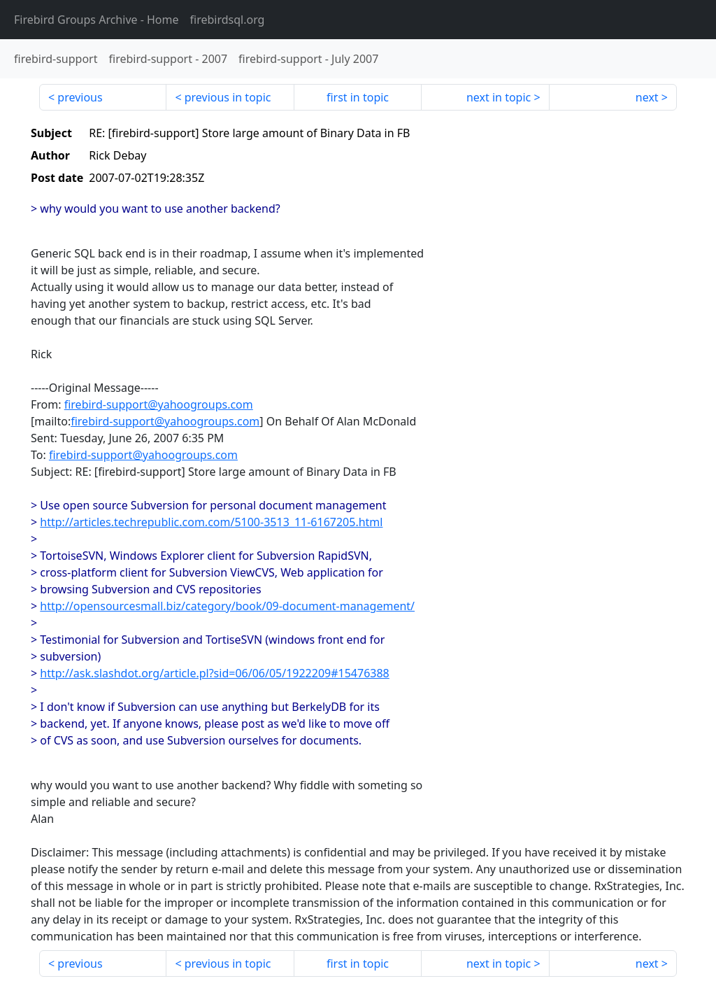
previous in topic (228, 97)
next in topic (498, 97)
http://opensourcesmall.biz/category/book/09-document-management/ (227, 606)
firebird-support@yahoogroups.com (158, 404)
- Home (96, 19)
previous (79, 97)
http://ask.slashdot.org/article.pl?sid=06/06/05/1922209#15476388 (214, 673)
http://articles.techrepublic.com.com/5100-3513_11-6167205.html (211, 522)
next (647, 97)
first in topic (358, 97)
